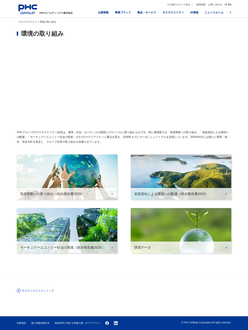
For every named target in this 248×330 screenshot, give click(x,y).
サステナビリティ (173, 12)
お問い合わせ (215, 4)
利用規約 (21, 323)
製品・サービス (146, 12)
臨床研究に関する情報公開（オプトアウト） (78, 323)
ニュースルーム (214, 12)
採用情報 (201, 4)
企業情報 (103, 12)
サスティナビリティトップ (38, 290)
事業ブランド (123, 12)
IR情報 (194, 12)
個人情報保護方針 (40, 323)
